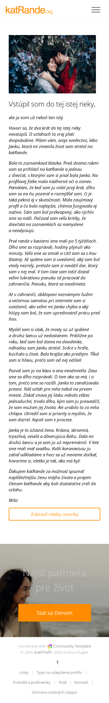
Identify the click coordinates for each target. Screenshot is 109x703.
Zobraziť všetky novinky (54, 514)
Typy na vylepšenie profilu (59, 672)
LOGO (30, 10)
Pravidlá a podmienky (32, 682)
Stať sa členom (55, 612)
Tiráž (62, 682)
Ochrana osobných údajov (54, 692)
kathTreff (43, 652)
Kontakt (81, 682)
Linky (24, 672)
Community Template (72, 646)
